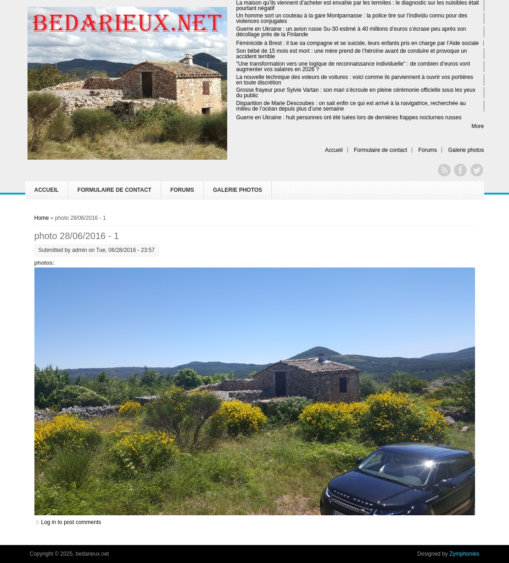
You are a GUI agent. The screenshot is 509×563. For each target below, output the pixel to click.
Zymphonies (464, 554)
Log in (48, 522)
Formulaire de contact (380, 150)
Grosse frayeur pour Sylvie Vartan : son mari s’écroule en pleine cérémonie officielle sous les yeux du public (355, 93)
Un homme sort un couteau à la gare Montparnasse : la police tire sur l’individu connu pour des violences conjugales (352, 18)
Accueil (334, 150)
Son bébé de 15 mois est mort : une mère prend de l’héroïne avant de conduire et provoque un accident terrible (351, 54)
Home (41, 218)
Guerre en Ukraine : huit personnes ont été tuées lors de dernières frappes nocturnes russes (349, 117)
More (477, 126)
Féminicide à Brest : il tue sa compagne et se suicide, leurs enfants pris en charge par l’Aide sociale (357, 43)
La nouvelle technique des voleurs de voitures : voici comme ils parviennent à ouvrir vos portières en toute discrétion (354, 80)
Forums (427, 150)
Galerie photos (466, 150)
